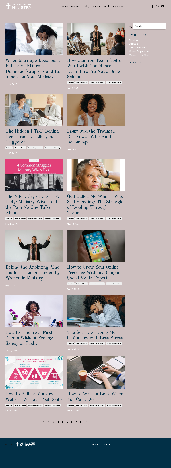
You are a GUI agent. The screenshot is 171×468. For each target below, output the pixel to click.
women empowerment (97, 84)
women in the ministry (114, 84)
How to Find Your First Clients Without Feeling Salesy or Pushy (30, 344)
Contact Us (117, 6)
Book (107, 6)
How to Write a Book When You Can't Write (91, 407)
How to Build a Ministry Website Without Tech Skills (31, 410)
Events (96, 6)
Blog (87, 6)
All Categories (136, 40)
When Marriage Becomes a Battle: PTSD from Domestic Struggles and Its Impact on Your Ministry (34, 72)
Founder (75, 6)
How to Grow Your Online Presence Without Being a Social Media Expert (95, 278)
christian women (81, 84)
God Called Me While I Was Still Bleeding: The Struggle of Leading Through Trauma (92, 209)
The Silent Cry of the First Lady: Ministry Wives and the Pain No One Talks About (33, 209)
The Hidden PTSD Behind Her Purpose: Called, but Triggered (33, 140)
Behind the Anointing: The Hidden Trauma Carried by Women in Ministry (34, 278)
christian (71, 84)
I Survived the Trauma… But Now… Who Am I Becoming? (93, 140)
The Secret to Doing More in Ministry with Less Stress (94, 344)
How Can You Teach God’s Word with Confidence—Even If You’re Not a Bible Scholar (95, 69)
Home (65, 6)
